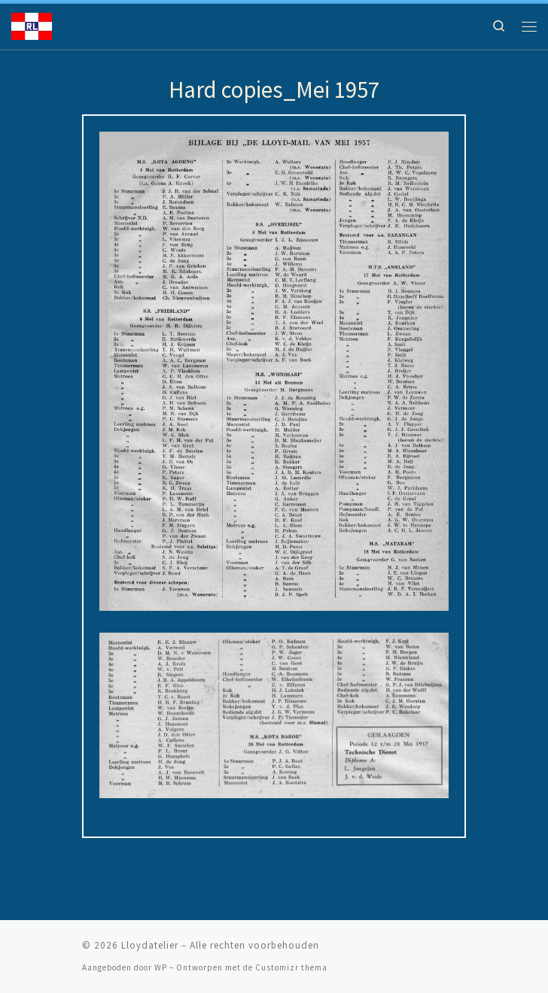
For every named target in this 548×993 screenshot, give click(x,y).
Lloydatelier (149, 945)
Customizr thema (291, 967)
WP (160, 967)
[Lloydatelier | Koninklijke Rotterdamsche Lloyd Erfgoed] (31, 24)
